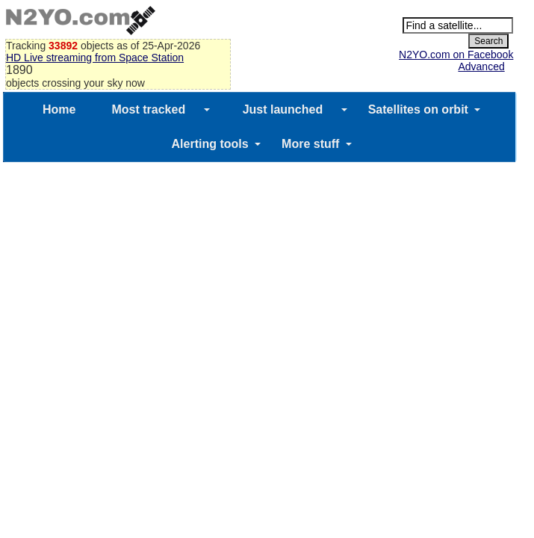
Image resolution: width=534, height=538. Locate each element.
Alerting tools (210, 143)
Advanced (481, 66)
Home (59, 109)
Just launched (283, 109)
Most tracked (148, 109)
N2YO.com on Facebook (456, 55)
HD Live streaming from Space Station (95, 58)
